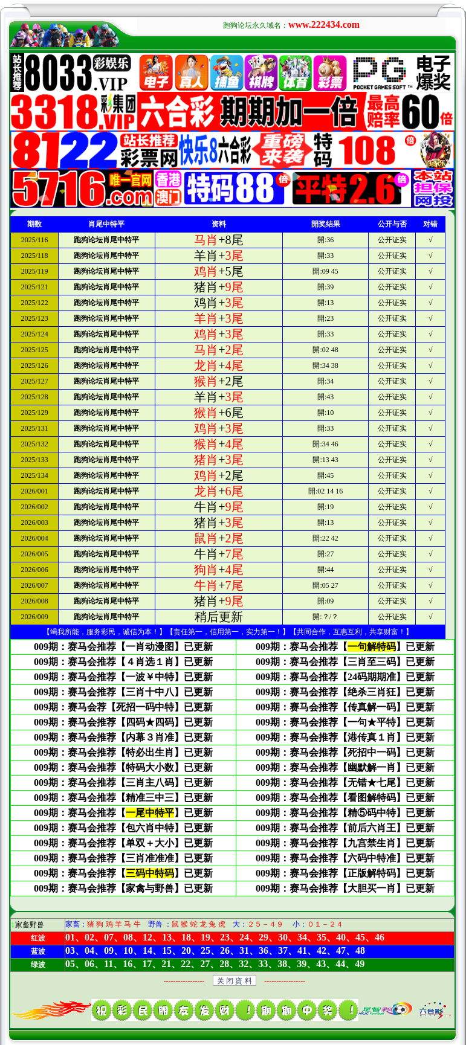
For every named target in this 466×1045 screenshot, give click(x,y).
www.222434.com (324, 24)
